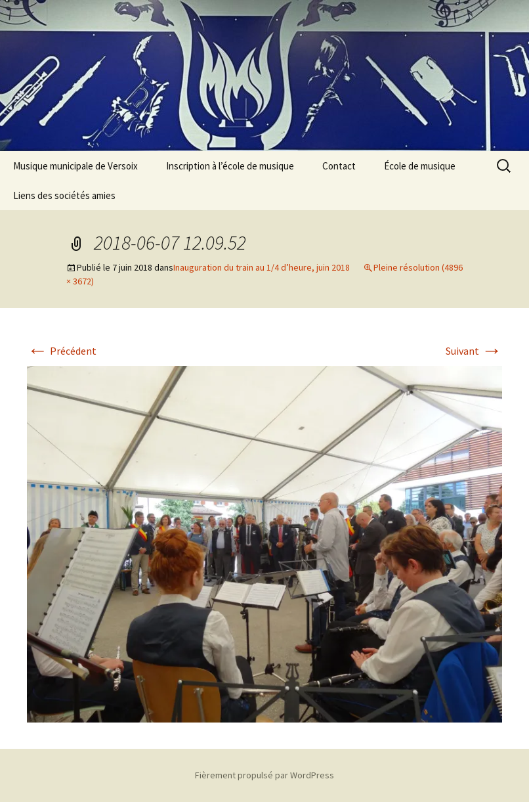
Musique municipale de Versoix (75, 166)
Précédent (61, 350)
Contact (339, 166)
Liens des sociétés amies (64, 195)
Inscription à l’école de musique (230, 166)
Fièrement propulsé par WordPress (264, 775)
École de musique (419, 166)
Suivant (474, 350)
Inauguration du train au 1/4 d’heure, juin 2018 (261, 267)
